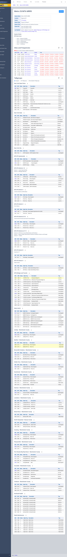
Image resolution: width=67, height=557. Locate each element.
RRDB (20, 5)
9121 (21, 330)
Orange (36, 88)
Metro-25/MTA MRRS (30, 5)
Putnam (36, 82)
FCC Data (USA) (5, 51)
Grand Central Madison (31, 62)
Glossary (3, 74)
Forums (31, 1)
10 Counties (29, 20)
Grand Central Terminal (31, 67)
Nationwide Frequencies (6, 31)
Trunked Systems (5, 64)
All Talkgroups (30, 98)
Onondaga (37, 76)
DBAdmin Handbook (6, 78)
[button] (61, 1)
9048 (21, 258)
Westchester (37, 85)
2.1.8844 (21, 555)
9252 (21, 394)
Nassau (36, 79)
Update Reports (5, 67)
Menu (61, 11)
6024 (21, 241)
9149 (21, 316)
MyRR (3, 11)
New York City (37, 61)
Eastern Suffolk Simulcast (32, 58)
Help (3, 84)
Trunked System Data (6, 48)
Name (31, 52)
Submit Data (4, 18)
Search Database (5, 38)
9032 (21, 196)
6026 (21, 214)
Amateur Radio (5, 54)
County (36, 52)
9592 (21, 464)
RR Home (24, 1)
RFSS (24, 52)
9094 (21, 180)
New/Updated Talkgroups (40, 98)
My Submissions (5, 21)
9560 (21, 384)
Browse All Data (5, 28)
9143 (21, 307)
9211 (21, 474)
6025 (21, 229)
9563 (21, 410)
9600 (21, 452)
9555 (21, 352)
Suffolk (36, 57)
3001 (21, 105)
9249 (21, 372)
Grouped (23, 98)
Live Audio (43, 1)
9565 (21, 488)
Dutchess (37, 91)
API (2, 81)
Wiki (37, 1)
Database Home (5, 8)
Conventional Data (5, 61)
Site (27, 52)
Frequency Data (5, 45)
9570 (21, 480)
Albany (36, 54)
